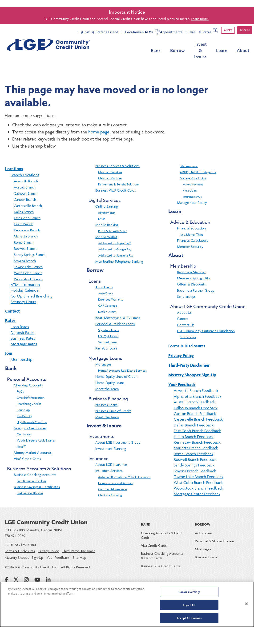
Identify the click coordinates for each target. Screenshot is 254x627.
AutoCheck (105, 280)
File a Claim (190, 178)
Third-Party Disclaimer (189, 352)
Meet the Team (107, 376)
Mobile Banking (106, 212)
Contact (12, 298)
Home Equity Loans (109, 370)
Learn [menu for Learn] (221, 44)
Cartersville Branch (28, 193)
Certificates (24, 421)
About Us (184, 299)
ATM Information (25, 271)
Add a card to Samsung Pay (115, 243)
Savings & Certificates (30, 415)
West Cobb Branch (28, 260)
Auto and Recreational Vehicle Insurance (124, 464)
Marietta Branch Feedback (196, 435)
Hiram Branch (23, 211)
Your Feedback (182, 371)
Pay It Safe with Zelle (112, 218)
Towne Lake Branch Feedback (198, 464)
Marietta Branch (26, 223)
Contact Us (185, 312)
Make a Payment (193, 171)
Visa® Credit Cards (27, 446)
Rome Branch (23, 229)
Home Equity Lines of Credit (116, 364)
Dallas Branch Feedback (194, 412)
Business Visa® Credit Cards (115, 177)
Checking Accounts (28, 372)
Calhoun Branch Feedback (196, 395)
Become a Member (191, 259)
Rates (10, 307)
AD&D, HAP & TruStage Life (198, 159)
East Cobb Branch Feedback (197, 418)
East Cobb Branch (27, 205)
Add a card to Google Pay (114, 236)
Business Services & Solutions (117, 153)
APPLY (228, 30)
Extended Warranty (110, 287)
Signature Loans (108, 317)
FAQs (20, 379)
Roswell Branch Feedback (195, 446)
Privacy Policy (181, 343)
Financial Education (191, 215)
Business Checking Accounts (35, 462)
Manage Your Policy (193, 165)
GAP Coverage (107, 293)
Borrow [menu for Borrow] (160, 44)
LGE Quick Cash (108, 323)
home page (98, 119)
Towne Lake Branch (28, 254)
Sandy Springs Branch (29, 242)
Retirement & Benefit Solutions (118, 171)
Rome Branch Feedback (193, 441)
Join (8, 340)
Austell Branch (25, 174)
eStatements (106, 200)
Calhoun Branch (25, 180)
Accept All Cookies (189, 617)
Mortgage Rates (24, 331)
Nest (21, 434)
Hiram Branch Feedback (194, 424)
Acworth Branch (26, 168)
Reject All (189, 605)
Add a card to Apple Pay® (114, 230)
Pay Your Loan (106, 335)
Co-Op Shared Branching (31, 283)
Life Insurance (189, 153)
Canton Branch (25, 187)
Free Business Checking (31, 468)
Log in (245, 30)
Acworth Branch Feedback (196, 377)
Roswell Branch (25, 235)
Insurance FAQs (192, 184)
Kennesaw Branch (27, 217)
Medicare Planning (110, 482)
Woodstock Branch (28, 266)
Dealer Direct (107, 299)
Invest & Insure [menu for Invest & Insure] (192, 44)
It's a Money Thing (191, 222)
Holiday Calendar (25, 277)
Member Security (190, 234)
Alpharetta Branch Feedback (197, 383)
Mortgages (103, 351)
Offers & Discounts (191, 271)
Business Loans (106, 392)
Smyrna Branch (25, 248)
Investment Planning (110, 436)
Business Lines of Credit (113, 398)
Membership (21, 346)
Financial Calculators (192, 227)
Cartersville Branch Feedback (198, 406)
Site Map (79, 545)
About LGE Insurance (111, 452)
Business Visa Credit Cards (160, 553)
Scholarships (186, 283)
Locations (14, 156)
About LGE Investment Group (117, 429)
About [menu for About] (243, 44)
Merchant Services (110, 159)
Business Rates (23, 325)
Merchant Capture (110, 165)
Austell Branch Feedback (194, 389)
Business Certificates (30, 480)
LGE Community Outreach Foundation (206, 318)
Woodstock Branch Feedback (198, 475)
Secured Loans (107, 329)
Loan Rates (20, 314)
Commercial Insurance (112, 476)
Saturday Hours (23, 289)
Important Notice (127, 12)
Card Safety (24, 403)
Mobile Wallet (106, 224)
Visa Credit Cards (154, 533)
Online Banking (106, 193)
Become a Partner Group (195, 277)
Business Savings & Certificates (37, 474)
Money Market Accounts (33, 440)
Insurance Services (109, 458)
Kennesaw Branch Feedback (197, 429)
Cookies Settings (189, 593)
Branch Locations (25, 162)
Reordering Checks (29, 391)
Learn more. (200, 18)
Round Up (23, 397)
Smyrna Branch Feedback (195, 458)
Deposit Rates (22, 320)
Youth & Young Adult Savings (36, 428)
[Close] (246, 604)
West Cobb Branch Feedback (198, 469)
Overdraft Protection (30, 385)
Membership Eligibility (193, 265)
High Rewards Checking (32, 409)
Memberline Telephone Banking (119, 248)
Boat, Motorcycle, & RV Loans (117, 305)
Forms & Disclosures (187, 333)
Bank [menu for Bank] (139, 44)
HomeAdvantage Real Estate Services (122, 358)
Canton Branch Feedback (195, 400)
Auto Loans (104, 274)
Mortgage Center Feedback (197, 481)
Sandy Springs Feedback (194, 452)
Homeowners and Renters (115, 470)
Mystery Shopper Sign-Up (192, 362)
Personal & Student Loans (115, 311)
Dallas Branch (24, 199)
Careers (182, 306)
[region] (127, 604)
